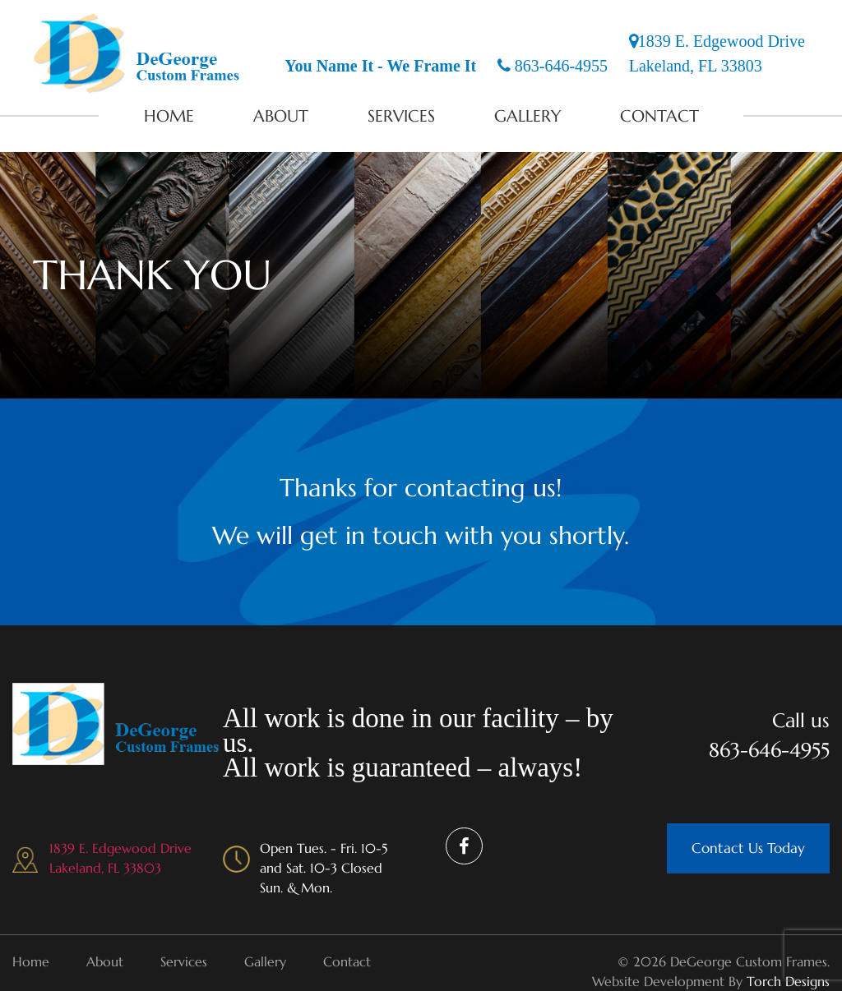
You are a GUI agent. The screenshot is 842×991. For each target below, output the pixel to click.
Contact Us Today (748, 848)
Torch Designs (788, 981)
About (280, 116)
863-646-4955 (552, 66)
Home (169, 116)
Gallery (527, 116)
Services (401, 116)
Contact (659, 116)
